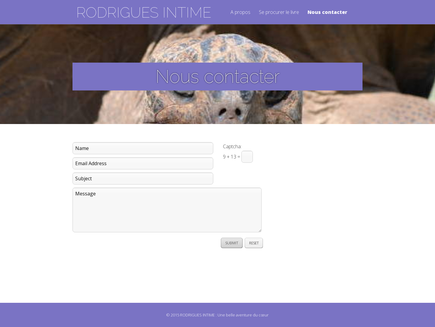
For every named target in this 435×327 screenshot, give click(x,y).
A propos (240, 12)
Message (167, 210)
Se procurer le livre (279, 12)
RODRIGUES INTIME (143, 12)
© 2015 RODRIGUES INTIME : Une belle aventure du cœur (217, 315)
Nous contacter (327, 12)
